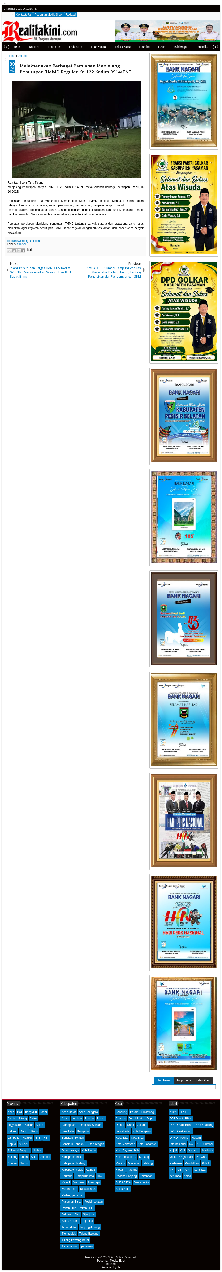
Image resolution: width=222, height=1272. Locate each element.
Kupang (144, 1157)
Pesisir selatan (93, 1201)
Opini (173, 1157)
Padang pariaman (73, 1195)
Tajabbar (87, 1221)
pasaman (87, 1246)
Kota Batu (122, 1137)
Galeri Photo (203, 1080)
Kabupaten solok (72, 1169)
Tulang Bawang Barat (75, 1240)
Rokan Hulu (86, 1208)
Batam (101, 1118)
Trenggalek (69, 1233)
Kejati (173, 1150)
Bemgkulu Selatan (89, 1125)
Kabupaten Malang (73, 1163)
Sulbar (37, 1150)
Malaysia (193, 1150)
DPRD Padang (204, 1125)
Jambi (11, 1118)
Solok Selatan (70, 1221)
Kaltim (24, 1131)
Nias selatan (88, 1189)
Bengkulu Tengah (73, 1144)
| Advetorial (61, 47)
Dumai (120, 1125)
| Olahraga (164, 47)
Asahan (77, 1118)
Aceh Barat (69, 1112)
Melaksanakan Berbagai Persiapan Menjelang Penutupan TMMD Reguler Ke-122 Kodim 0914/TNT (76, 69)
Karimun (67, 1176)
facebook (203, 8)
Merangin (94, 1182)
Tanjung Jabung (90, 1227)
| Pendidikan (186, 47)
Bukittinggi (147, 1112)
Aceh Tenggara (88, 1112)
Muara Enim (69, 1189)
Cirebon (121, 1118)
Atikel (173, 1112)
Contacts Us (23, 14)
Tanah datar (69, 1227)
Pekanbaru (147, 1176)
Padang (132, 1169)
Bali (19, 1112)
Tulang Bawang (88, 1233)
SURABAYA (123, 1182)
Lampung (14, 1137)
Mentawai (79, 1182)
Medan (120, 1169)
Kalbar (29, 1125)
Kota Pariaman (147, 1144)
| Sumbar (129, 47)
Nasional (207, 1150)
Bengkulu (31, 1112)
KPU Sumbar (205, 1144)
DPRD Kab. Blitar (181, 1125)
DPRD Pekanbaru (181, 1131)
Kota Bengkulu (142, 1131)
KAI (191, 1144)
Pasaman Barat (71, 1201)
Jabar (43, 1112)
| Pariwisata (83, 47)
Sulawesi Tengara (19, 1150)
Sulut (34, 1157)
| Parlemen (39, 47)
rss (215, 8)
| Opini (146, 47)
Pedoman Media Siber (48, 14)
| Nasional (18, 47)
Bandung (121, 1112)
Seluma (66, 1214)
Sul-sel (21, 244)
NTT (46, 1137)
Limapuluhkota (84, 1176)
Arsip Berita (183, 1080)
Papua (12, 1144)
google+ (209, 8)
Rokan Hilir (69, 1208)
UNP (188, 1169)
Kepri (34, 1131)
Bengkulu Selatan (73, 1137)
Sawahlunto (141, 1182)
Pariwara (201, 1157)
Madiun (120, 1163)
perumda (175, 1176)
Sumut (24, 1163)
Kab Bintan (89, 1150)
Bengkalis (68, 1131)
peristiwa (199, 1169)
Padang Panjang (126, 1176)
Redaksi (71, 14)
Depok (151, 1118)
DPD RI (184, 1112)
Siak (77, 1214)
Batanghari (68, 1125)
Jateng (22, 1118)
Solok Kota (122, 1189)
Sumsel (12, 1163)
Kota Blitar (137, 1137)
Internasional (178, 1144)
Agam (65, 1118)
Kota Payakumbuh (127, 1150)
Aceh (11, 1112)
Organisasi (186, 1157)
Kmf (182, 1150)
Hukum (196, 1137)
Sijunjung (88, 1214)
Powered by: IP (110, 1267)
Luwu (100, 1176)
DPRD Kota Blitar (181, 1118)
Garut (130, 1125)
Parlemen (176, 1163)
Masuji (66, 1182)
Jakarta (141, 1125)
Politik (205, 1163)
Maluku (27, 1137)
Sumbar (45, 1157)
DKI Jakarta (136, 1118)
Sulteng (12, 1157)
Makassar (134, 1163)
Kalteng (12, 1131)
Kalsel (40, 1125)
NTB (37, 1137)
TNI (172, 1169)
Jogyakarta (15, 1125)
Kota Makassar (125, 1144)
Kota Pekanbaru (126, 1157)
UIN (179, 1169)
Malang (148, 1163)
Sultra (24, 1157)
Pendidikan (192, 1163)
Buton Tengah (95, 1144)
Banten (89, 1118)
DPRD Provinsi (179, 1137)
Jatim (33, 1118)
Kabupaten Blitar (72, 1157)
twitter (196, 8)
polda (187, 1176)
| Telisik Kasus (107, 47)
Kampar (91, 1169)
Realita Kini (92, 1257)
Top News (164, 1080)
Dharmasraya (70, 1150)
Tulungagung (70, 1246)
